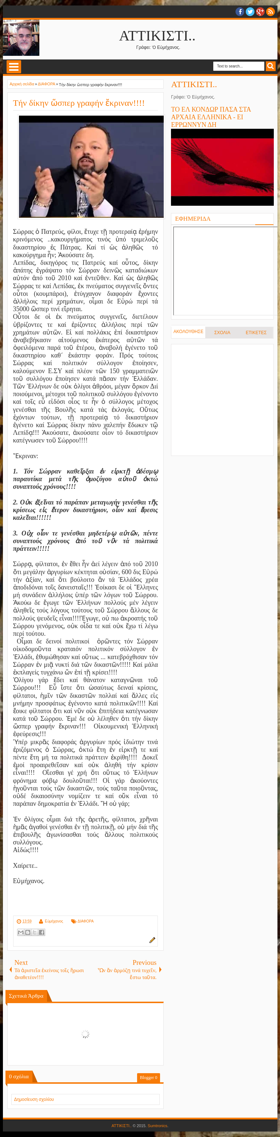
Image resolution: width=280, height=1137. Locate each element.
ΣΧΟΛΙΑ (222, 332)
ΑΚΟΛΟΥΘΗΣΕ (188, 331)
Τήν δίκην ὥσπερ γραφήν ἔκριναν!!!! (79, 103)
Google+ (260, 11)
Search (271, 66)
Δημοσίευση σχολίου (34, 1099)
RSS (270, 11)
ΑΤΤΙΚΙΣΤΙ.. (157, 35)
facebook (240, 11)
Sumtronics (157, 1126)
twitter (250, 11)
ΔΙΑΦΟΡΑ (86, 921)
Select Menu (14, 66)
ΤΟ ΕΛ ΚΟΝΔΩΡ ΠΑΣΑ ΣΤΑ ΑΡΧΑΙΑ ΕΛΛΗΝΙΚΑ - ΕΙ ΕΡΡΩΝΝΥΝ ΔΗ (211, 117)
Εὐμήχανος (54, 921)
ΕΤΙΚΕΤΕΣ (256, 332)
